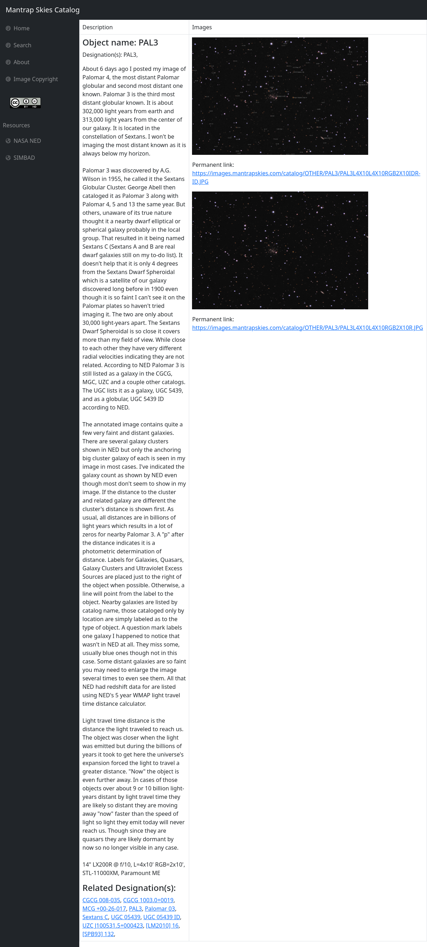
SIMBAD (20, 158)
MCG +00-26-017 (104, 908)
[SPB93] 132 (98, 934)
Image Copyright (32, 79)
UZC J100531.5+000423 (112, 925)
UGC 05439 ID (161, 917)
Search (18, 45)
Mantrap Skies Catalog (42, 9)
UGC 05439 (125, 917)
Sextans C (95, 917)
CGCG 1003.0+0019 (148, 900)
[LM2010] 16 (162, 925)
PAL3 (135, 908)
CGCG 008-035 (101, 900)
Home (18, 28)
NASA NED (23, 141)
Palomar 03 (160, 908)
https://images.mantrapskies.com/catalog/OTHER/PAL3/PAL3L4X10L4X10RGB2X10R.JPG (307, 328)
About (18, 62)
